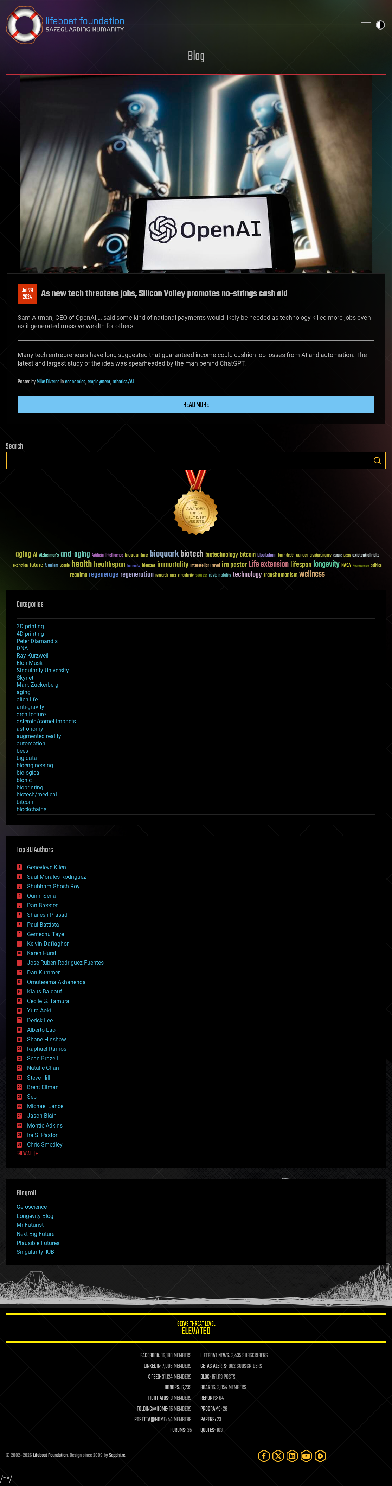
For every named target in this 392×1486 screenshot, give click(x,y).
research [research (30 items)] (161, 575)
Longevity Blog (35, 1216)
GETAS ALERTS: (213, 1366)
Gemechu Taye (45, 934)
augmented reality (39, 736)
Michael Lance (45, 1106)
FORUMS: (178, 1430)
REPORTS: (209, 1398)
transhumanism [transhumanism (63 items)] (280, 575)
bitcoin (25, 802)
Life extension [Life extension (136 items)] (269, 564)
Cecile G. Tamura (48, 1001)
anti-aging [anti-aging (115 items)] (75, 554)
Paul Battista (43, 924)
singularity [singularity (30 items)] (186, 575)
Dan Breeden (43, 905)
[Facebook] (264, 1456)
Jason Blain (42, 1115)
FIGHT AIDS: (158, 1398)
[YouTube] (306, 1456)
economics (75, 382)
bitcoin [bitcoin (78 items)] (248, 555)
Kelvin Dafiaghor (48, 943)
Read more (196, 405)
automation (31, 743)
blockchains (31, 809)
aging (24, 692)
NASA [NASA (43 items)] (346, 566)
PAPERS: (208, 1419)
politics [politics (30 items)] (376, 566)
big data (27, 758)
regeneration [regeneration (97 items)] (137, 575)
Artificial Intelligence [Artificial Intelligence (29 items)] (107, 555)
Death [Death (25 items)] (347, 556)
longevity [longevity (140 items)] (326, 564)
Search (377, 460)
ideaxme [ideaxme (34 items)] (148, 566)
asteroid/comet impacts (46, 721)
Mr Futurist (30, 1224)
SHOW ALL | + (27, 1153)
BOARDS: (208, 1387)
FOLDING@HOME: (152, 1409)
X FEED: (154, 1377)
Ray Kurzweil (33, 655)
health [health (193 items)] (81, 564)
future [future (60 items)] (36, 565)
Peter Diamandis (37, 641)
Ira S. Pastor (42, 1135)
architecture (31, 714)
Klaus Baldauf (44, 991)
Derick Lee (40, 1020)
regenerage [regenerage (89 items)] (103, 575)
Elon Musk (30, 663)
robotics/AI (123, 382)
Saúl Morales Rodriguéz (56, 877)
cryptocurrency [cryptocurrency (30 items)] (321, 555)
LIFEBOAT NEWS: (215, 1355)
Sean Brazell (42, 1058)
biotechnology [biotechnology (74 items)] (221, 555)
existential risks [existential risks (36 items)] (365, 555)
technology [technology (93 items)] (247, 575)
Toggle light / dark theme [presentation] (380, 25)
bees (22, 751)
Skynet (25, 677)
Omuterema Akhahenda (56, 982)
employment (99, 382)
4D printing (30, 633)
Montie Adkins (45, 1125)
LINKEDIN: (152, 1366)
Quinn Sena (41, 896)
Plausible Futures (38, 1243)
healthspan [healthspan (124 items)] (110, 564)
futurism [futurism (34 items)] (51, 566)
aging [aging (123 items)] (23, 554)
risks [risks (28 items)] (173, 575)
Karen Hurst (41, 953)
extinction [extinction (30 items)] (20, 566)
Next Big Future (35, 1234)
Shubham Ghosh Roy (53, 886)
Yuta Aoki (39, 1010)
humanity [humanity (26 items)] (133, 566)
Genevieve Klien (46, 867)
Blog (196, 57)
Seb (32, 1096)
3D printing (30, 626)
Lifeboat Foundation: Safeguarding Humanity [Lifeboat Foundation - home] (178, 25)
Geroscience (32, 1207)
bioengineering (35, 765)
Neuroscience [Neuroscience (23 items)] (361, 566)
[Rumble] (320, 1456)
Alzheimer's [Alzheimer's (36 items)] (49, 555)
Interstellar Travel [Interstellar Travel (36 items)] (205, 566)
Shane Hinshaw (46, 1039)
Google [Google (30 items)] (65, 566)
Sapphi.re (117, 1456)
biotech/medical (37, 794)
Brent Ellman (43, 1087)
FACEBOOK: (150, 1355)
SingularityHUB (35, 1252)
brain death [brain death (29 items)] (286, 555)
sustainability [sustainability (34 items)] (220, 575)
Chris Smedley (45, 1144)
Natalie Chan (43, 1068)
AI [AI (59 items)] (35, 555)
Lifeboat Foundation (50, 1456)
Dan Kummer (43, 972)
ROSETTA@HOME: (150, 1419)
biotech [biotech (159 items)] (192, 554)
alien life (27, 699)
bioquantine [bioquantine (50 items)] (136, 555)
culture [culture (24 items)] (337, 556)
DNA (22, 648)
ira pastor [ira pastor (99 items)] (234, 565)
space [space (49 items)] (201, 575)
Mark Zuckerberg (37, 684)
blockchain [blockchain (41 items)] (266, 555)
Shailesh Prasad (47, 915)
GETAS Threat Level (196, 1329)
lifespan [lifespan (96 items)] (300, 565)
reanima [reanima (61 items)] (78, 575)
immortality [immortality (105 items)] (172, 564)
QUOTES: (208, 1430)
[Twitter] (278, 1456)
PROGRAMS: (211, 1409)
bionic (24, 780)
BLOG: (205, 1377)
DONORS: (172, 1387)
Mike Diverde (48, 382)
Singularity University (43, 670)
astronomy (30, 728)
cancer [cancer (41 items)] (302, 555)
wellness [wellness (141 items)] (312, 574)
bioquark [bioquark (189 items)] (164, 554)
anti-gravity (30, 707)
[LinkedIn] (292, 1456)
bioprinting (30, 787)
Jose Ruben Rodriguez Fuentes (65, 962)
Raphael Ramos (46, 1049)
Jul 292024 (27, 294)
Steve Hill (38, 1077)
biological (29, 772)
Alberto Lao (41, 1030)
